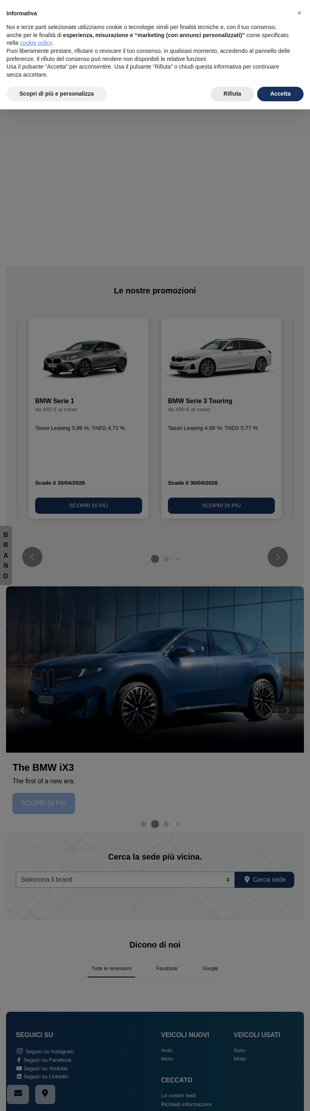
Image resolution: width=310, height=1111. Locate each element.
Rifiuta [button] (232, 93)
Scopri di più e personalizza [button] (56, 93)
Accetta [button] (280, 93)
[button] (299, 12)
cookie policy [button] (36, 43)
